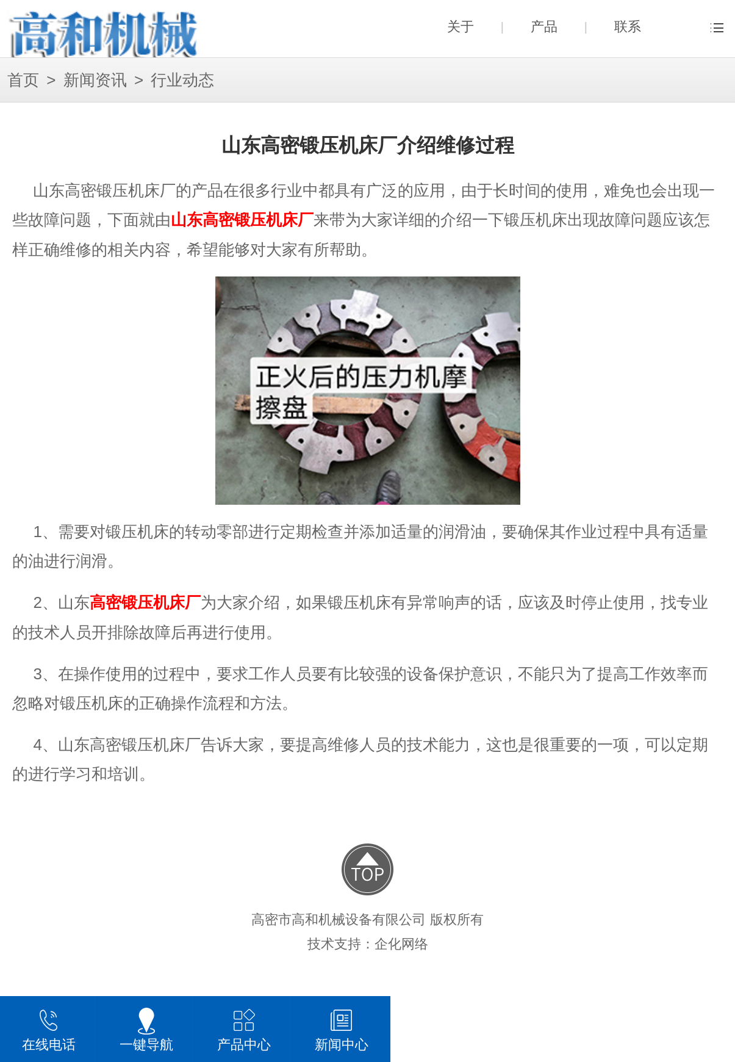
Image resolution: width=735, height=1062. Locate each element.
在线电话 (49, 1029)
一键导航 (146, 1029)
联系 (627, 26)
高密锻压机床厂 (145, 603)
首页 (23, 80)
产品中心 (244, 1029)
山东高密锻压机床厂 (242, 220)
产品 (544, 26)
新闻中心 (341, 1029)
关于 (460, 26)
